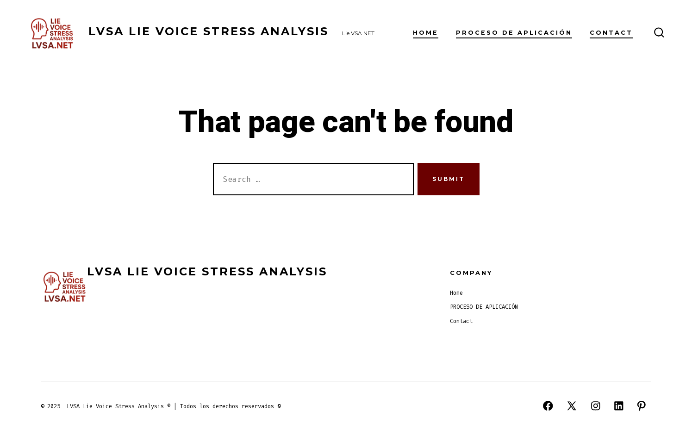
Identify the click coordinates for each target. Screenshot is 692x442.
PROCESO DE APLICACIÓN (514, 32)
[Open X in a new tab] (571, 406)
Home (425, 32)
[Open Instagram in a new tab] (595, 406)
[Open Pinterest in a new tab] (641, 406)
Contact (611, 32)
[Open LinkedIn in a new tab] (619, 406)
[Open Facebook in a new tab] (548, 406)
